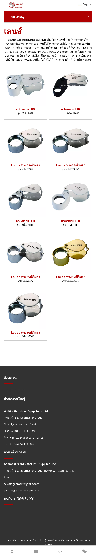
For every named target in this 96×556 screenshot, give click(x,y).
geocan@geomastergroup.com (23, 490)
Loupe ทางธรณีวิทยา (25, 165)
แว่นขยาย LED (25, 109)
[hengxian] (8, 383)
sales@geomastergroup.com (21, 484)
